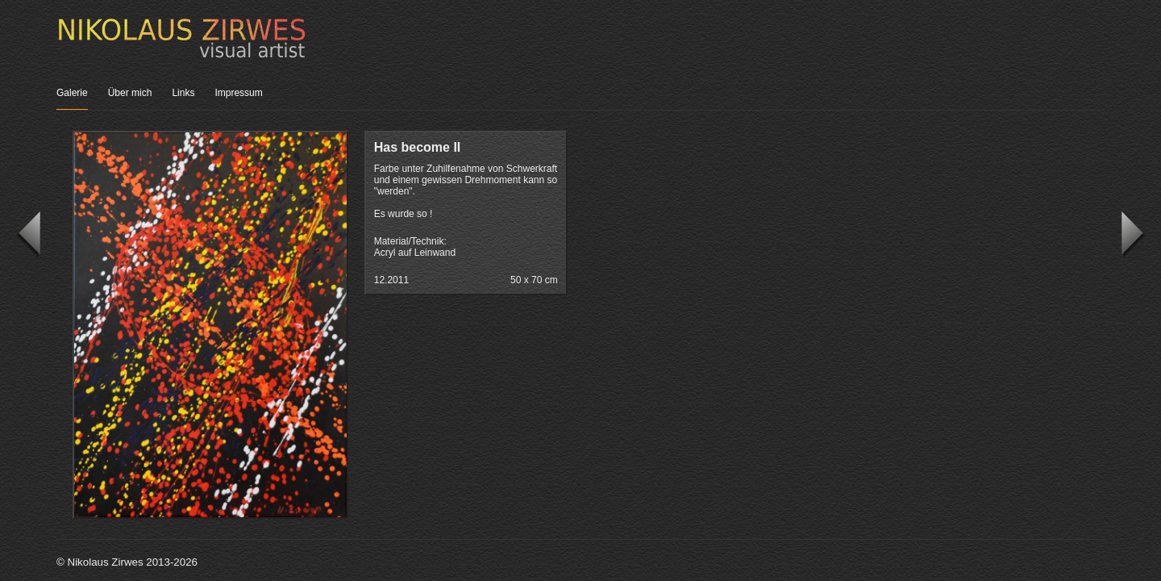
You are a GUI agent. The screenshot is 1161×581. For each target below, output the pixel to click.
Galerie (72, 92)
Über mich (130, 92)
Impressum (238, 92)
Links (183, 92)
